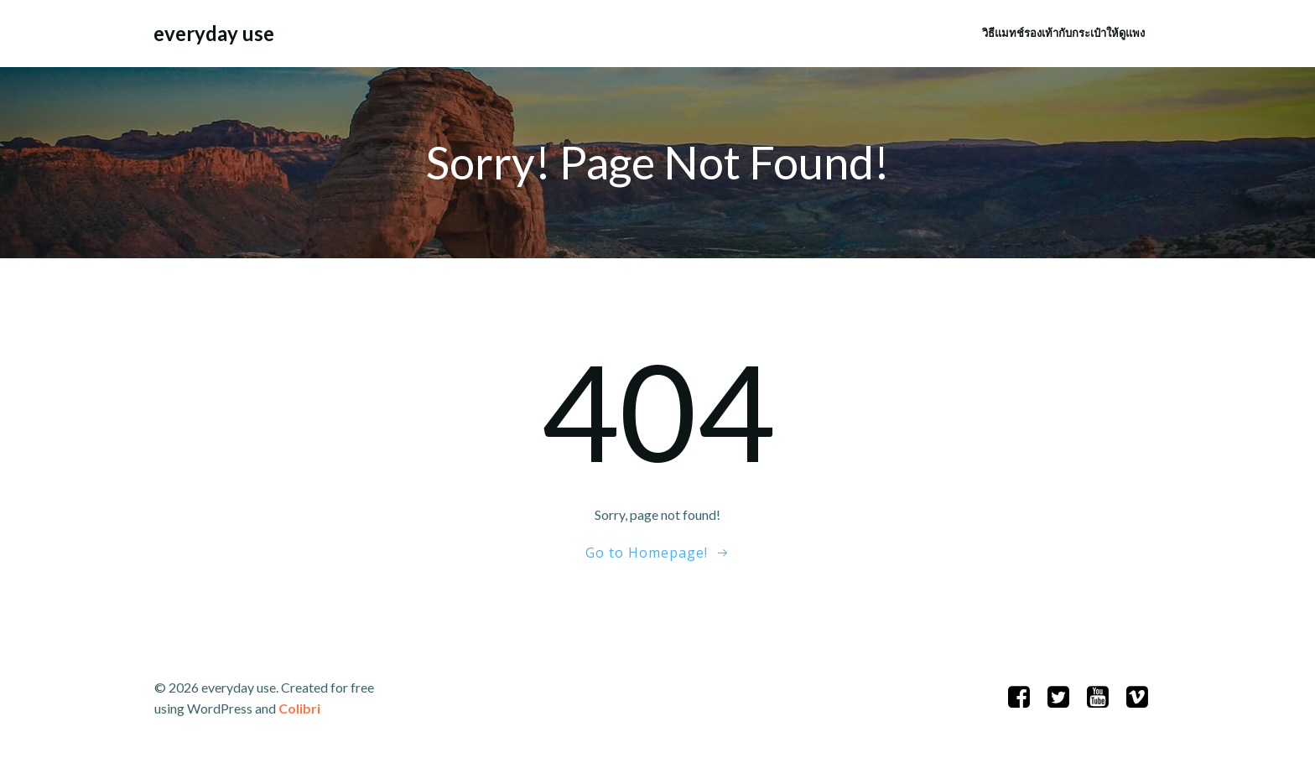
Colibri (299, 708)
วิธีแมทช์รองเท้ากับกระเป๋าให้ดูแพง (1063, 32)
